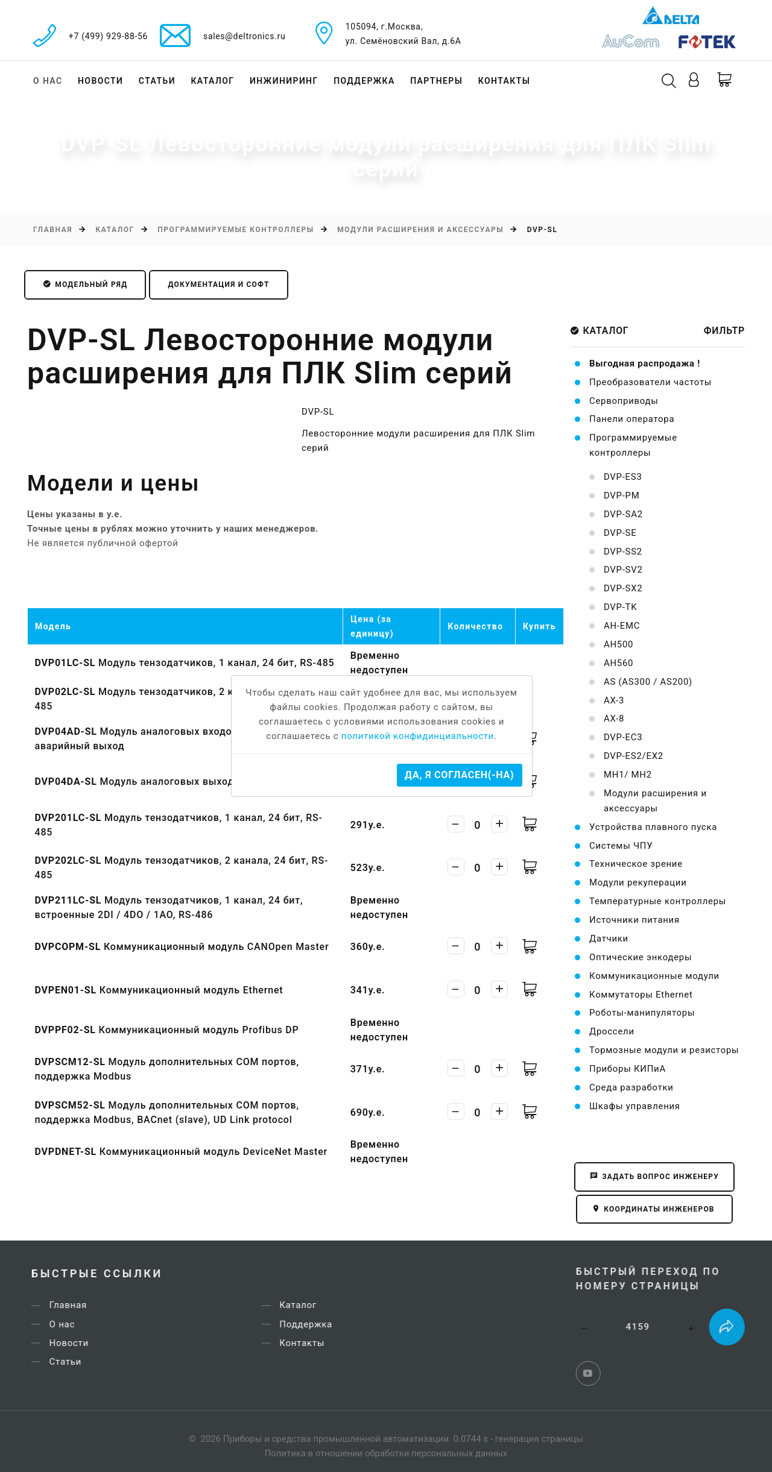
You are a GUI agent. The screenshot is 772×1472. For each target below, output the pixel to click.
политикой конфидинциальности (418, 736)
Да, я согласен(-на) (459, 775)
